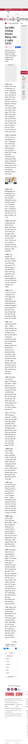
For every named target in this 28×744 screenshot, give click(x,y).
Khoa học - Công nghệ (18, 19)
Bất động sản (13, 19)
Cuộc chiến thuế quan (13, 23)
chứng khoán (9, 656)
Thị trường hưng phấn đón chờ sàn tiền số (24, 78)
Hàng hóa (20, 19)
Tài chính (7, 19)
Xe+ (16, 19)
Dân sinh (23, 19)
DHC (6, 204)
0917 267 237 (7, 10)
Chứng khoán (6, 47)
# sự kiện (11, 653)
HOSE (8, 664)
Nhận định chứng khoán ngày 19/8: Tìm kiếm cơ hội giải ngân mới (24, 93)
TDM (7, 673)
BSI (11, 347)
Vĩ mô (3, 19)
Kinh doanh (10, 19)
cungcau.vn (7, 742)
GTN (7, 661)
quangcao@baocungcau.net (10, 9)
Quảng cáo (7, 8)
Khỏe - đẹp (25, 19)
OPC (9, 146)
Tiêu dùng (5, 19)
